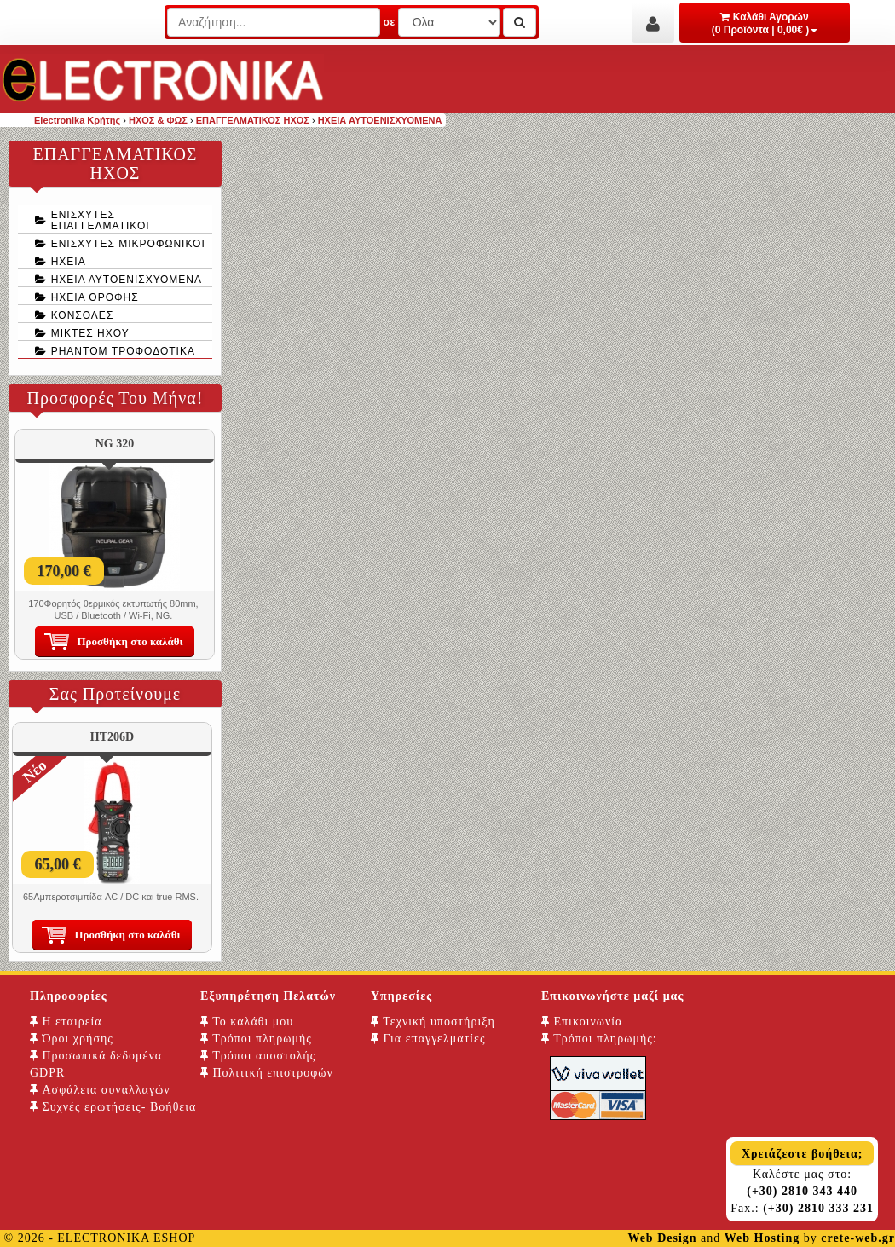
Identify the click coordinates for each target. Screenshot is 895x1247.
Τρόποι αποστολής (257, 1055)
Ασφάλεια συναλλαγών (100, 1089)
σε (389, 22)
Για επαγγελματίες (428, 1038)
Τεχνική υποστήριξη (433, 1021)
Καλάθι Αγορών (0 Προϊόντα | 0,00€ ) (765, 23)
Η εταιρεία (66, 1021)
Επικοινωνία (581, 1021)
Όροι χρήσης (71, 1038)
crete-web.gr (858, 1238)
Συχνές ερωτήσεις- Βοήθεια (113, 1106)
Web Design (661, 1238)
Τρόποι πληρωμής (256, 1038)
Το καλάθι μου (246, 1021)
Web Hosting (762, 1238)
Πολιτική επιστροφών (266, 1072)
